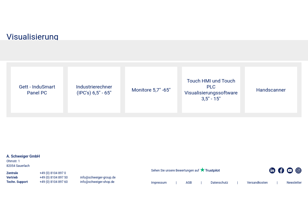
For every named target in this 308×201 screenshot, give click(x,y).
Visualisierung (33, 48)
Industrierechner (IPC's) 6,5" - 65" (94, 90)
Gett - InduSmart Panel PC (37, 90)
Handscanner (271, 90)
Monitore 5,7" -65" (151, 90)
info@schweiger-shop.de (97, 182)
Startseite (13, 48)
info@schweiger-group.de (97, 177)
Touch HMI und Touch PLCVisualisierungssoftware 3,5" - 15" (211, 90)
